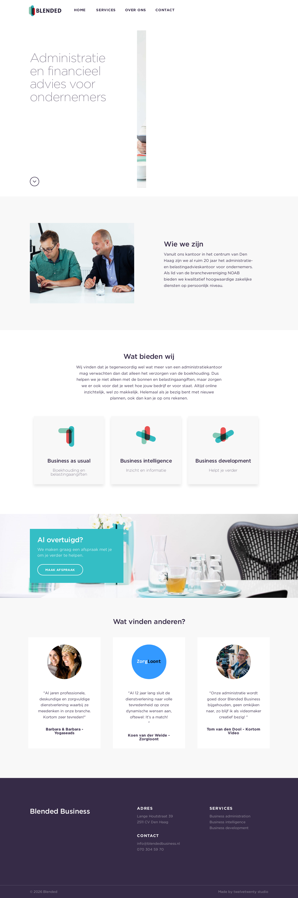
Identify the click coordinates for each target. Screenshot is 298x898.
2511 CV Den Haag (152, 822)
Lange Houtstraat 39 (155, 816)
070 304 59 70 (150, 849)
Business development (229, 828)
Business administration (230, 816)
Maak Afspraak (60, 570)
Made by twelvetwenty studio (243, 892)
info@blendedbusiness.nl (158, 843)
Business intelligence (227, 822)
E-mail (263, 10)
